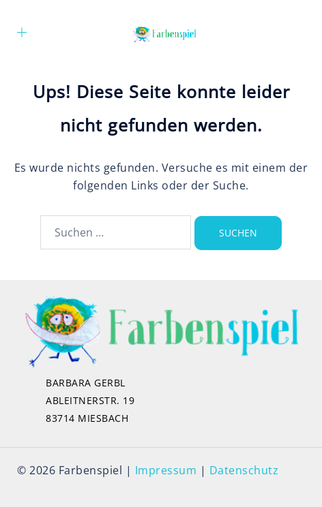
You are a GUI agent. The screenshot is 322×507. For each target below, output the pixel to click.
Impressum (166, 470)
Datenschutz (244, 470)
